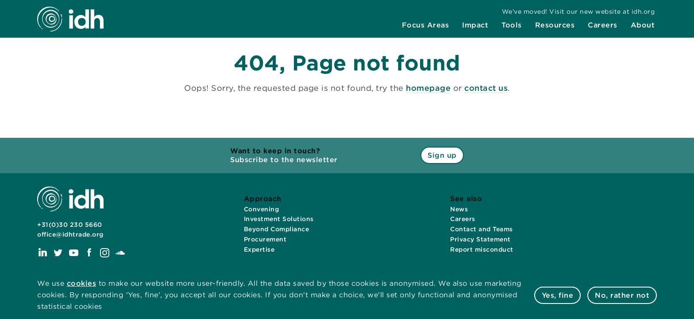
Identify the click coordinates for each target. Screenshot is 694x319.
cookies (81, 283)
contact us (486, 88)
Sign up (442, 155)
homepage (428, 88)
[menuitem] (425, 25)
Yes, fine (558, 295)
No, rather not (622, 295)
